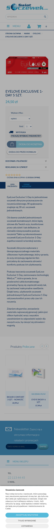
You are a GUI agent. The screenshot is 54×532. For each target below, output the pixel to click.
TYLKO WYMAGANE (27, 521)
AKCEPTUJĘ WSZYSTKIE (27, 515)
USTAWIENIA (27, 526)
